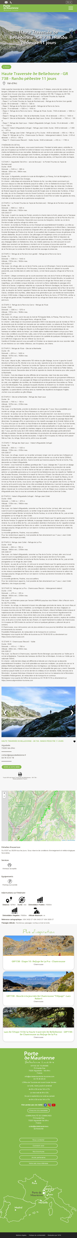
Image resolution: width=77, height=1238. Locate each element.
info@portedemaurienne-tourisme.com (39, 1076)
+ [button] (4, 793)
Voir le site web (11, 767)
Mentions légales (21, 1235)
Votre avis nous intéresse (38, 1163)
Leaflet (63, 840)
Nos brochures (38, 1152)
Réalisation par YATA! (54, 1235)
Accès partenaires (38, 1157)
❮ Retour (6, 67)
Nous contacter (38, 1140)
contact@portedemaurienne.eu (38, 1126)
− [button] (4, 796)
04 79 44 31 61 (38, 1129)
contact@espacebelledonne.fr (14, 755)
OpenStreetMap (71, 840)
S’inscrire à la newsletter (38, 1110)
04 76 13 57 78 (8, 758)
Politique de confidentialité (37, 1235)
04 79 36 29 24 (39, 1079)
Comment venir (38, 1146)
